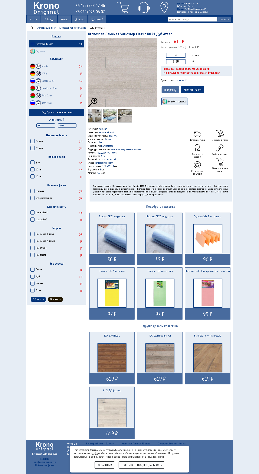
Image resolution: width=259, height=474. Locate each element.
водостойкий (41, 219)
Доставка (79, 19)
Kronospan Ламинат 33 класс (171, 443)
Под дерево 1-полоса (45, 234)
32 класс (39, 141)
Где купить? (97, 19)
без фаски (40, 191)
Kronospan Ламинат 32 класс (136, 443)
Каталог (33, 19)
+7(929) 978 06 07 (90, 12)
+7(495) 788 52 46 (90, 5)
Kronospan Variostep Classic (72, 27)
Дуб (38, 276)
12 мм (38, 176)
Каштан (39, 283)
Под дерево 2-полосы (45, 241)
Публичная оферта (44, 465)
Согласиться (105, 465)
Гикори (39, 269)
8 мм (38, 162)
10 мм (38, 169)
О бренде (49, 19)
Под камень (41, 248)
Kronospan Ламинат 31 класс (100, 443)
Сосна (38, 290)
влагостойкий (42, 212)
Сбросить (38, 299)
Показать (55, 299)
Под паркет (41, 254)
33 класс (39, 148)
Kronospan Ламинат (46, 27)
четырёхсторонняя (44, 198)
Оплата (64, 19)
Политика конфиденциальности (45, 460)
